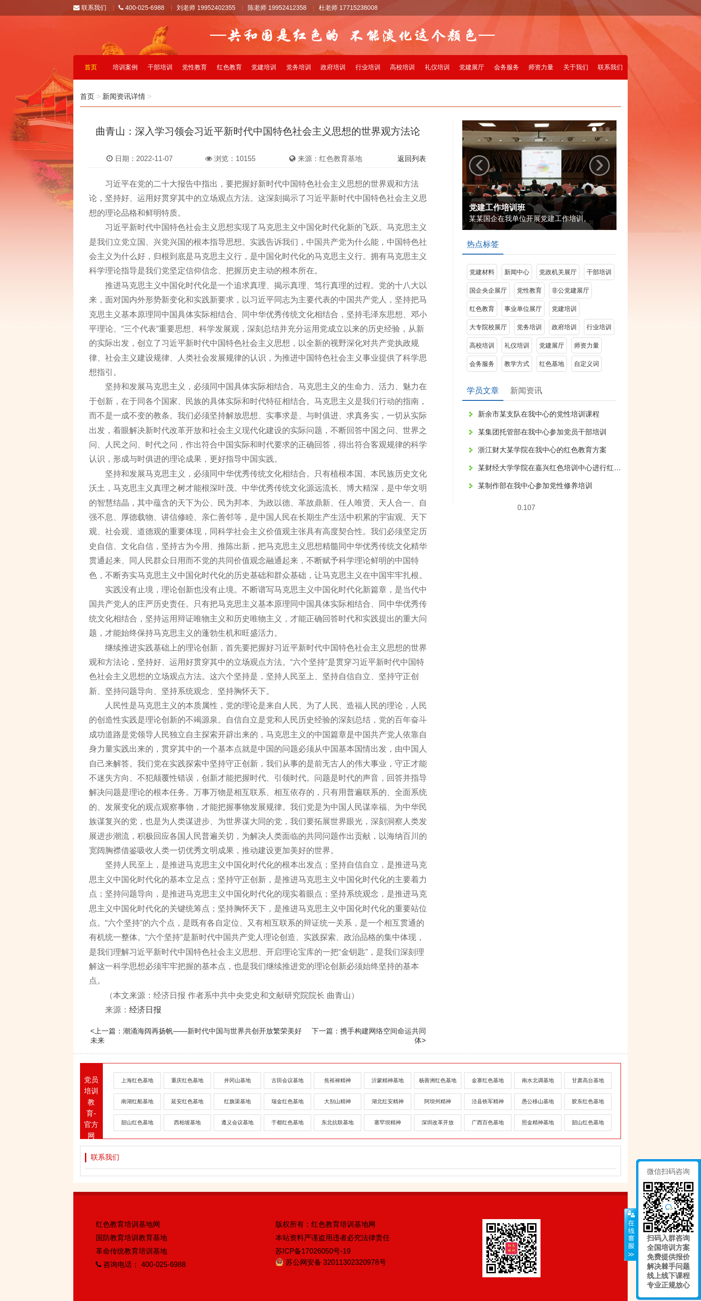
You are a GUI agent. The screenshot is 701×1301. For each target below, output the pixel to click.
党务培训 (298, 67)
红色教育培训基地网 (128, 1224)
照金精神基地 (538, 1122)
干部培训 (160, 67)
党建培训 (263, 67)
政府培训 (333, 67)
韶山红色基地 (137, 1122)
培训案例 (125, 67)
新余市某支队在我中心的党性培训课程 (539, 414)
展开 (630, 1234)
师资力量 (540, 67)
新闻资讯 (526, 390)
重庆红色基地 (187, 1080)
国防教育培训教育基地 (131, 1237)
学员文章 (483, 390)
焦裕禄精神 (337, 1080)
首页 (90, 67)
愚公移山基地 (538, 1101)
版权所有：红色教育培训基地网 (325, 1224)
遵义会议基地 (237, 1122)
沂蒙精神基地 (388, 1080)
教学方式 (516, 363)
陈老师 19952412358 (277, 7)
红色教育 (229, 67)
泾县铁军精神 (488, 1101)
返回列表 (411, 158)
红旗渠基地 (237, 1101)
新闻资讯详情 (123, 96)
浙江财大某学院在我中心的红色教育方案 (542, 450)
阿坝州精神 (437, 1101)
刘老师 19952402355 (206, 7)
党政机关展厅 (558, 272)
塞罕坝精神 (387, 1122)
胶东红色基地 (588, 1101)
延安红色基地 (187, 1101)
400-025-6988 (141, 7)
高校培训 (402, 67)
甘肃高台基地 (588, 1080)
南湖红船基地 (137, 1101)
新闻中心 (516, 272)
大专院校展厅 (488, 327)
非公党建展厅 (570, 290)
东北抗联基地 (337, 1122)
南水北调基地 (538, 1080)
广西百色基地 (488, 1122)
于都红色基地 (287, 1122)
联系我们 (89, 7)
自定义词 (586, 363)
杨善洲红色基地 (437, 1080)
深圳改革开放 (438, 1122)
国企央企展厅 (488, 290)
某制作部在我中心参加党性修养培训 (535, 485)
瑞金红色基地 (287, 1101)
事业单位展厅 (523, 308)
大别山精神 (337, 1101)
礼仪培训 (437, 67)
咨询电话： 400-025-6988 (141, 1264)
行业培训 (367, 67)
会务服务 (506, 67)
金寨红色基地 (488, 1080)
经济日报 (145, 1009)
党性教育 (194, 67)
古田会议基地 (287, 1080)
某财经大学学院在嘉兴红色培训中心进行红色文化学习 (549, 468)
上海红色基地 (137, 1080)
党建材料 (481, 272)
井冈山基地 (237, 1080)
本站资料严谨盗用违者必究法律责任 (332, 1237)
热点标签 (483, 244)
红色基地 (551, 363)
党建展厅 (471, 67)
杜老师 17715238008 (348, 7)
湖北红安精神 (388, 1101)
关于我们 (575, 67)
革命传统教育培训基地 (131, 1251)
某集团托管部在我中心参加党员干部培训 (542, 432)
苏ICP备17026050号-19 (313, 1251)
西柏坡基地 (187, 1122)
